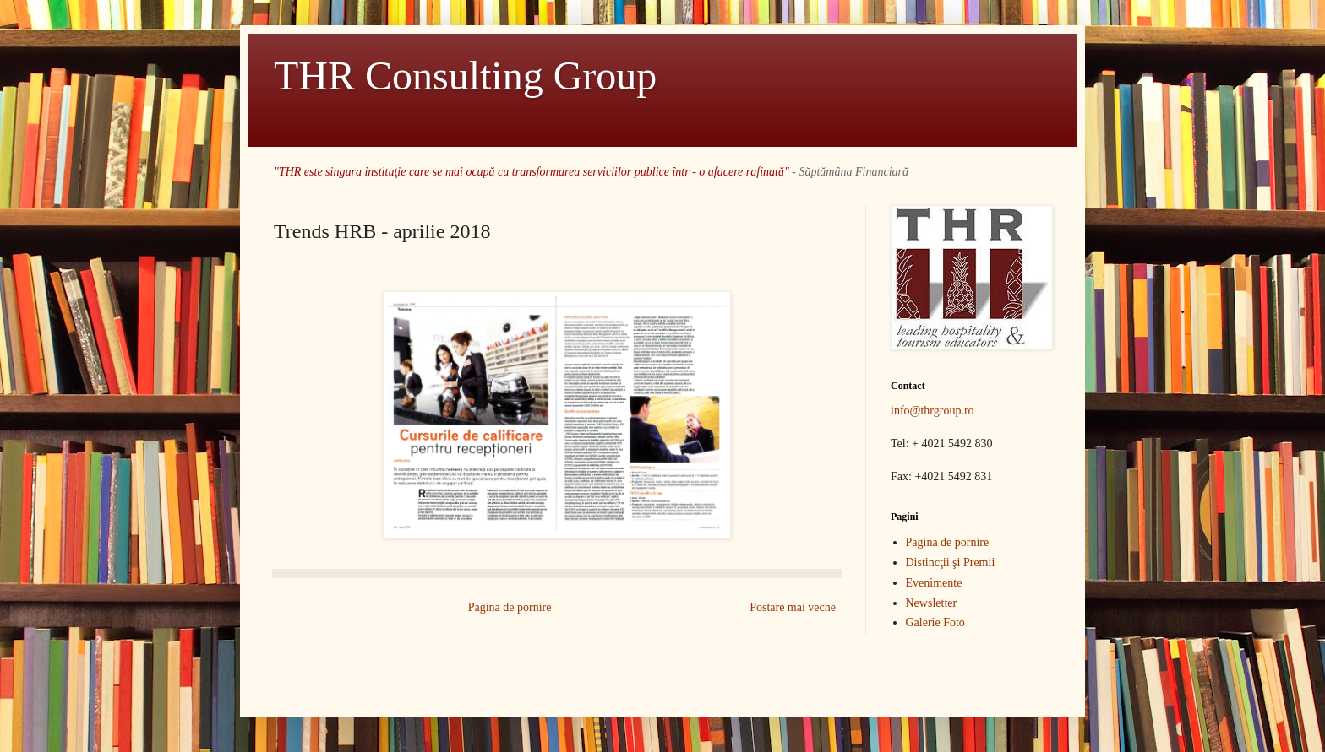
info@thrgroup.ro (932, 410)
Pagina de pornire (510, 607)
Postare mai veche (793, 607)
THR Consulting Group (465, 75)
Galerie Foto (935, 622)
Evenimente (934, 582)
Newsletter (931, 603)
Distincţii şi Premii (950, 562)
